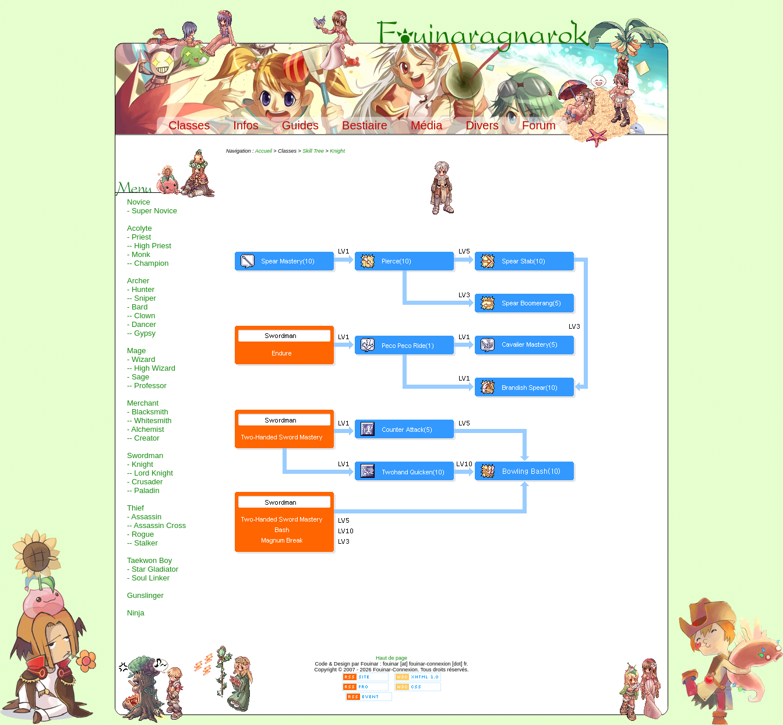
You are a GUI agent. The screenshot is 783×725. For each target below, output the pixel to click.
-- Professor (147, 385)
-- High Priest (149, 245)
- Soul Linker (148, 577)
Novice (138, 202)
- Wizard (141, 359)
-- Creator (143, 438)
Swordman (145, 455)
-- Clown (141, 315)
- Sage (138, 376)
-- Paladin (143, 490)
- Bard (137, 306)
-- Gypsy (141, 333)
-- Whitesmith (149, 420)
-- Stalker (142, 543)
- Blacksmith (147, 411)
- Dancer (141, 324)
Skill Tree (313, 151)
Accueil (263, 151)
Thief (135, 508)
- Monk (138, 254)
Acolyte (139, 228)
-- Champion (148, 263)
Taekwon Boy (149, 560)
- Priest (139, 237)
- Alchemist (145, 429)
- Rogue (140, 534)
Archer (138, 280)
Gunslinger (145, 595)
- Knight (140, 464)
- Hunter (140, 289)
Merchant (142, 403)
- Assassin (144, 516)
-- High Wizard (151, 368)
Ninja (135, 612)
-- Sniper (141, 298)
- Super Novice (152, 210)
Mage (136, 350)
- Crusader (145, 481)
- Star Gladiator (152, 569)
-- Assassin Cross (156, 525)
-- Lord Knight (150, 473)
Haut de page (391, 658)
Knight (337, 151)
